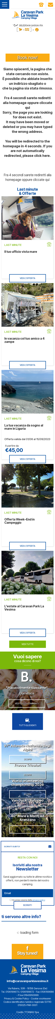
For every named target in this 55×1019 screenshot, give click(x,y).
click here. (42, 156)
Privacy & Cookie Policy (16, 998)
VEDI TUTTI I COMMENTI (27, 703)
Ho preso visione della (28, 900)
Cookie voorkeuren (41, 998)
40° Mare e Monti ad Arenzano (27, 818)
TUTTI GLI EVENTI (27, 722)
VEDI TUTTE (27, 644)
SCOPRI (27, 759)
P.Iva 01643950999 (28, 995)
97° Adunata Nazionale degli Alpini (27, 748)
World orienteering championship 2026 (27, 783)
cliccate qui (41, 180)
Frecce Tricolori (27, 765)
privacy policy (39, 900)
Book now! (27, 57)
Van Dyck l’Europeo (27, 800)
